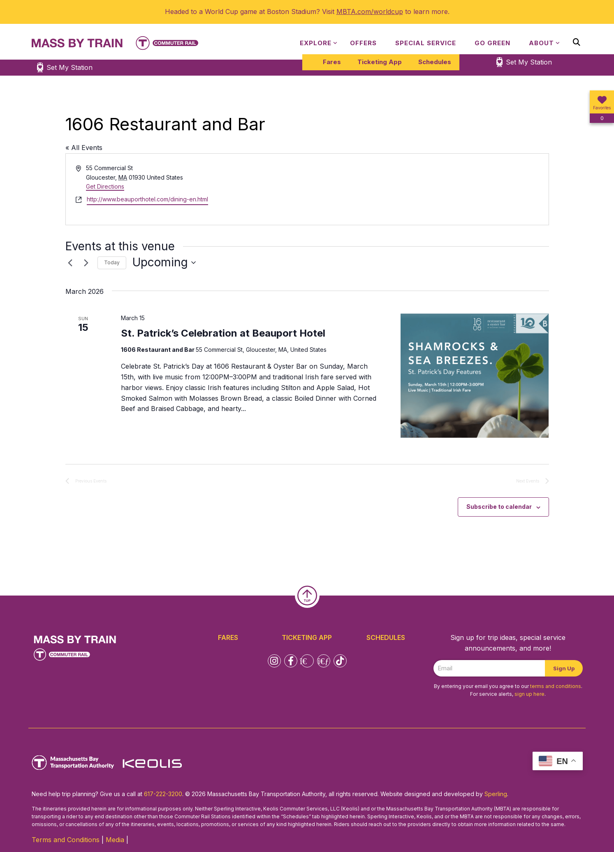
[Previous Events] (70, 263)
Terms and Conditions (66, 840)
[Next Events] (86, 263)
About (541, 43)
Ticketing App (379, 62)
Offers (363, 43)
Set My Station (529, 62)
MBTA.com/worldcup (369, 11)
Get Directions (105, 186)
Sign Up (564, 668)
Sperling (495, 793)
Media (115, 840)
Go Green (492, 43)
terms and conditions (555, 686)
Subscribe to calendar (499, 506)
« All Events (83, 147)
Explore (315, 43)
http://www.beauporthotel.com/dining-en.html (147, 199)
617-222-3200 (163, 793)
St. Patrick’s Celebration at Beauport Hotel (223, 333)
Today (112, 262)
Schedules (434, 62)
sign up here (529, 694)
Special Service (425, 43)
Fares (332, 62)
